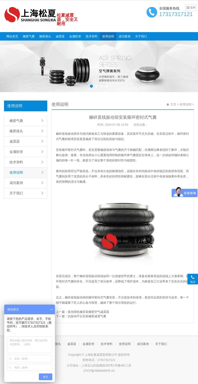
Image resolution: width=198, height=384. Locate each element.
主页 (173, 104)
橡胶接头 (45, 36)
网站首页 (12, 36)
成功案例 (124, 36)
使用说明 (108, 36)
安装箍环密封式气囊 (69, 149)
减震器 (60, 36)
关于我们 (141, 36)
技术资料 (92, 36)
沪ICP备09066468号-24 (99, 370)
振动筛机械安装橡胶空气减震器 (88, 311)
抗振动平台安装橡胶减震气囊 (87, 316)
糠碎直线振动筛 (66, 133)
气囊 (59, 176)
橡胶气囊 (29, 36)
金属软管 (75, 36)
